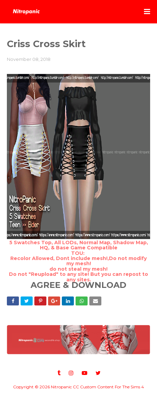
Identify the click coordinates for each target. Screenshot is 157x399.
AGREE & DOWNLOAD (78, 285)
